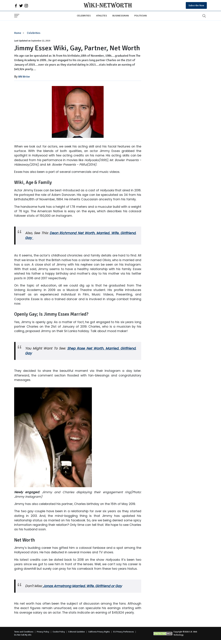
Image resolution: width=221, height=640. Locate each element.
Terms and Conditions (23, 632)
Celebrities (84, 15)
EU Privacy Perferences (123, 632)
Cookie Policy (59, 632)
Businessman (120, 15)
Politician (140, 15)
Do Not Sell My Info (22, 635)
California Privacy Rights (99, 632)
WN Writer (24, 76)
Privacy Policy (43, 632)
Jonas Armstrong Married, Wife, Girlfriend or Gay (82, 586)
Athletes (101, 15)
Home (17, 33)
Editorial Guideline (76, 632)
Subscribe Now (196, 5)
